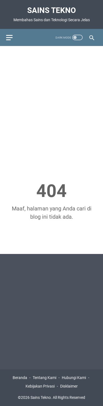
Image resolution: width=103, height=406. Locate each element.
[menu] (12, 37)
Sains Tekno (51, 10)
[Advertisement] (51, 103)
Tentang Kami (44, 377)
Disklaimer (69, 386)
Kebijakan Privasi (40, 386)
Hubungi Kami (74, 377)
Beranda (20, 377)
